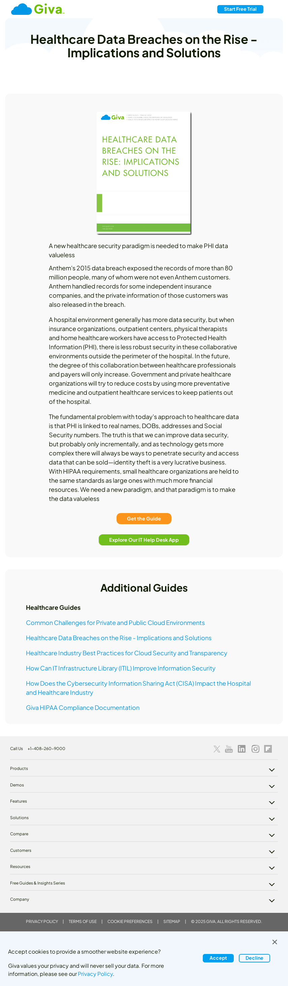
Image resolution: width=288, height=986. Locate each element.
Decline (254, 958)
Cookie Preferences (130, 921)
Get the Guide (144, 518)
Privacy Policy (42, 921)
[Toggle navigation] (274, 9)
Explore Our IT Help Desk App (144, 539)
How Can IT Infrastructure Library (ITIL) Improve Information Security (121, 668)
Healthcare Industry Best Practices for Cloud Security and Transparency (126, 653)
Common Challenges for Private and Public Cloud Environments (115, 622)
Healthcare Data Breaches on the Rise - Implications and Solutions (119, 637)
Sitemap (171, 921)
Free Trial (240, 9)
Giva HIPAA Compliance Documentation (82, 707)
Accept (218, 958)
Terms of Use (83, 921)
